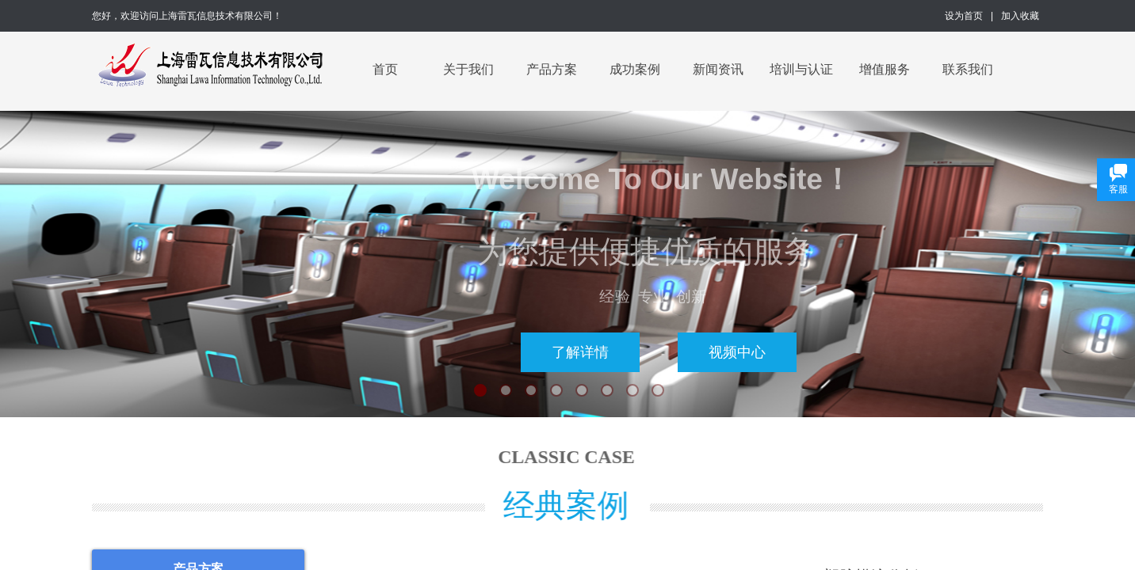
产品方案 (551, 69)
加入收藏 (1020, 15)
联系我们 (967, 69)
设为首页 (964, 15)
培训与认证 (801, 69)
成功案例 (635, 69)
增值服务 (884, 69)
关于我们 (468, 69)
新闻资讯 (718, 69)
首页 (385, 69)
